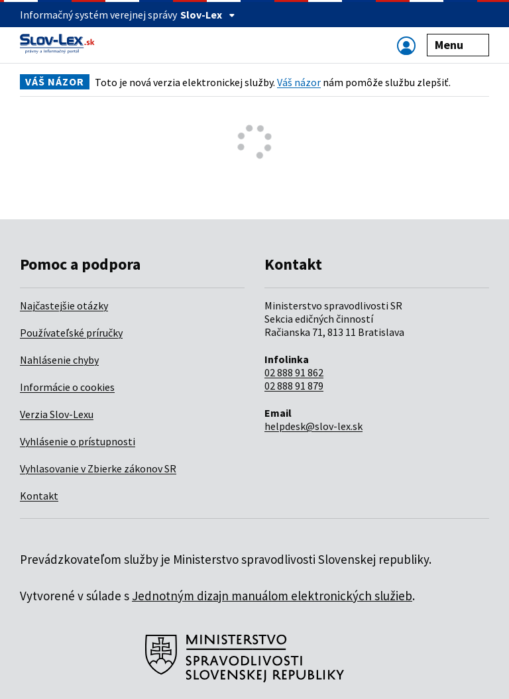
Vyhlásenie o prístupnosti (77, 441)
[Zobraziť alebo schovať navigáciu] (406, 45)
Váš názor (299, 82)
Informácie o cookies (67, 387)
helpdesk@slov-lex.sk (313, 426)
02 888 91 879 (293, 385)
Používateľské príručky (71, 332)
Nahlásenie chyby (59, 359)
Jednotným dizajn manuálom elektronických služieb (272, 596)
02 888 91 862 (293, 372)
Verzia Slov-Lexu (56, 414)
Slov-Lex (207, 14)
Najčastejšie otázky (64, 305)
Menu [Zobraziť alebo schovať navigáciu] (458, 44)
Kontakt (39, 495)
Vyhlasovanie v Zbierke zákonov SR (98, 468)
